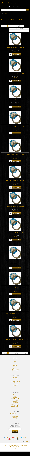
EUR (14, 6)
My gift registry (15, 368)
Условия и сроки (15, 378)
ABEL (15, 396)
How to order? (15, 384)
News (15, 388)
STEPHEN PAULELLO (15, 406)
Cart (15, 364)
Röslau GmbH (15, 405)
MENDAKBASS (15, 400)
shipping (27, 441)
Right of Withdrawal (15, 382)
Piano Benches (15, 416)
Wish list (15, 366)
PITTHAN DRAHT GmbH (15, 404)
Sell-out (15, 417)
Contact (15, 360)
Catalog (15, 414)
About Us (15, 377)
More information (16, 54)
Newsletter (15, 386)
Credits (15, 385)
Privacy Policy (15, 380)
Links (15, 362)
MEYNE (15, 401)
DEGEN (15, 397)
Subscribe (15, 431)
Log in (18, 6)
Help (15, 361)
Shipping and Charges (15, 381)
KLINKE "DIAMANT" (15, 398)
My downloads (15, 370)
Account (15, 365)
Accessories (15, 418)
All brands (15, 394)
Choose (19, 28)
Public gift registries (15, 369)
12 (19, 30)
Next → (21, 26)
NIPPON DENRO (15, 402)
